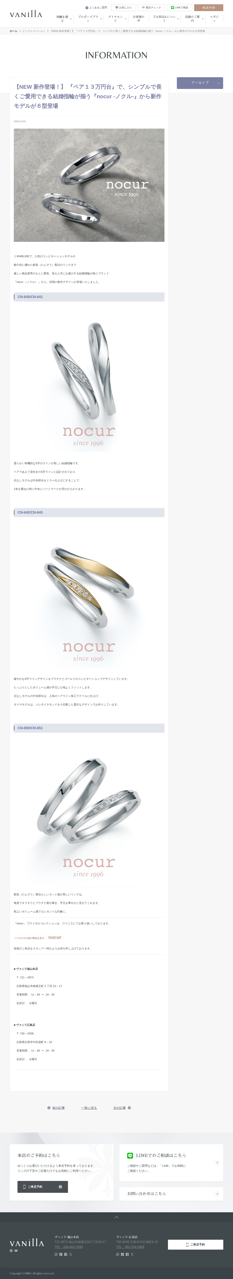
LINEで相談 (179, 7)
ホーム (13, 31)
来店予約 (208, 7)
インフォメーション (33, 31)
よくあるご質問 (96, 7)
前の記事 (58, 1108)
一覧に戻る (89, 1108)
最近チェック (151, 7)
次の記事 (119, 1108)
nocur (53, 937)
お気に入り (123, 7)
